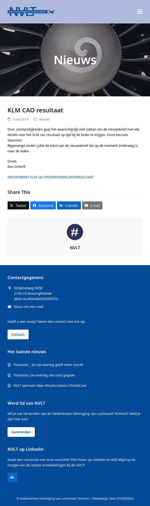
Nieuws (44, 119)
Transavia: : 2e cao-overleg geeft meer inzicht (48, 364)
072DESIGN (125, 498)
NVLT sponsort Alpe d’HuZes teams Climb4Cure (50, 385)
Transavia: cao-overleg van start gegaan (44, 375)
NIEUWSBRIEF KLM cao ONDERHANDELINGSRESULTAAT (51, 177)
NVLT (75, 248)
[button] (139, 12)
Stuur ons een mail (28, 306)
